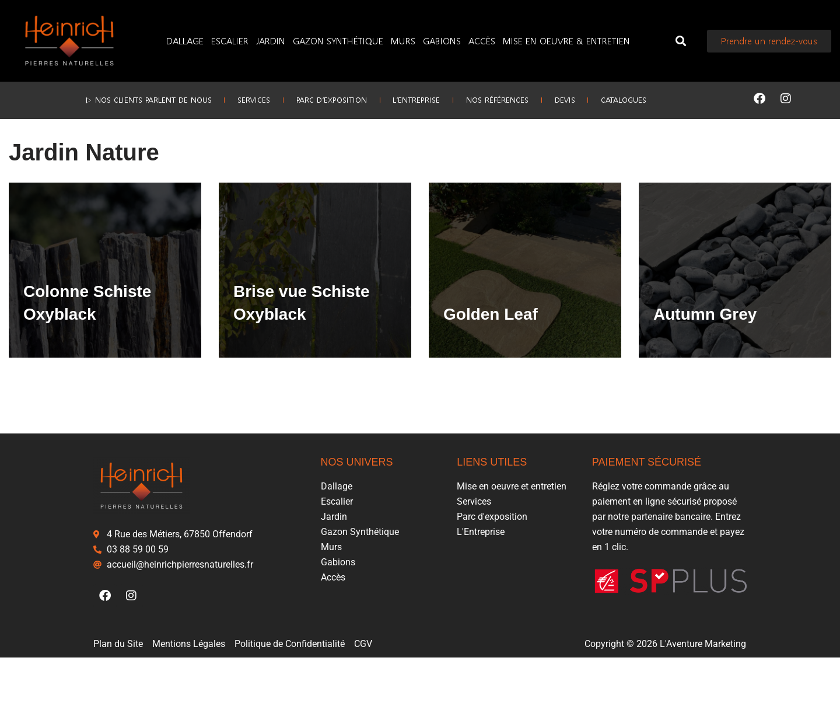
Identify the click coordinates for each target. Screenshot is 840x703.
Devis (586, 98)
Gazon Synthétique (338, 40)
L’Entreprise (416, 98)
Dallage (185, 40)
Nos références (508, 98)
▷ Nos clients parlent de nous (115, 98)
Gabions (442, 40)
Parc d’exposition (320, 98)
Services (232, 98)
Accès (481, 40)
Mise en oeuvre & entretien (566, 40)
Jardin (270, 40)
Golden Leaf (490, 357)
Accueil (22, 157)
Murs (403, 40)
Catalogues (655, 98)
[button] (680, 41)
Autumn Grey (705, 357)
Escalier (230, 40)
